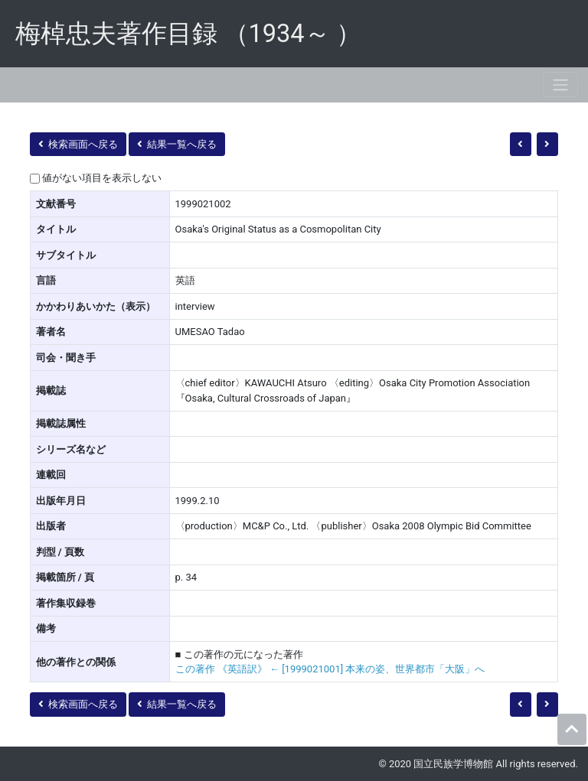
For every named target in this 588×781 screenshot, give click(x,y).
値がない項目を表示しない (102, 178)
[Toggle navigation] (560, 84)
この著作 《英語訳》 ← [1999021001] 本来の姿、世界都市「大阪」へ (330, 669)
